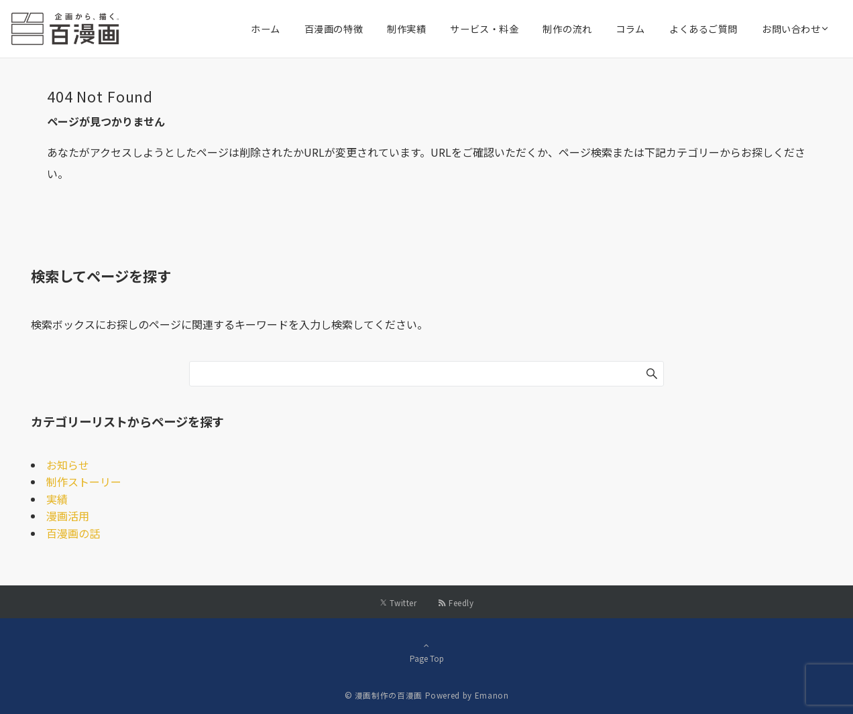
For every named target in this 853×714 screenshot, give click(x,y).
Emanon (492, 695)
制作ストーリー (83, 482)
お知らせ (67, 465)
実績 (57, 499)
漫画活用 (67, 516)
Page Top (426, 652)
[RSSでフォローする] (455, 602)
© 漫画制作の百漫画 (383, 695)
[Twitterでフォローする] (398, 602)
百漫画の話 (73, 533)
